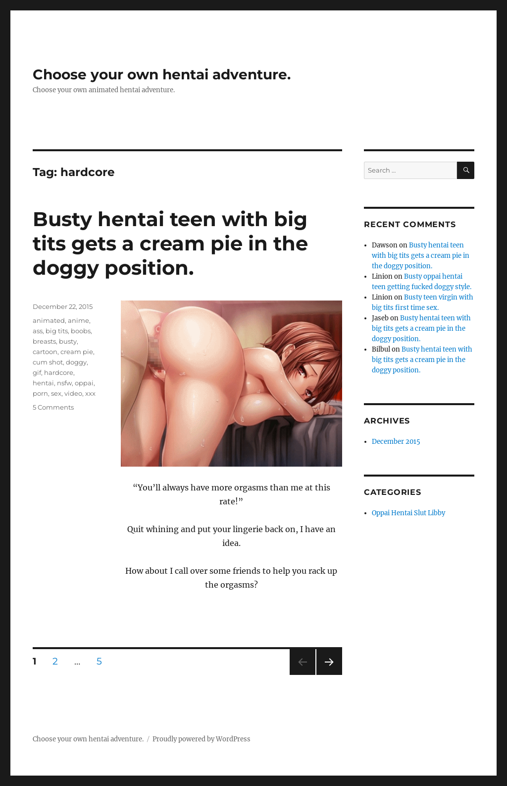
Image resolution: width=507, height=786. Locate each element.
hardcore (58, 372)
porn (40, 393)
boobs (81, 331)
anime (78, 320)
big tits (57, 331)
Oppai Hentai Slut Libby (408, 513)
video (73, 393)
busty (68, 341)
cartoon (45, 352)
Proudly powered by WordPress (201, 739)
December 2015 (396, 441)
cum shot (48, 362)
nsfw (64, 383)
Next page (329, 674)
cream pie (76, 352)
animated (49, 320)
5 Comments (53, 407)
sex (56, 393)
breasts (44, 341)
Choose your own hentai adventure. (162, 74)
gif (37, 372)
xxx (90, 393)
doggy (76, 362)
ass (38, 331)
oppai (84, 383)
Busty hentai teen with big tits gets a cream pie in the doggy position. (170, 243)
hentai (43, 383)
